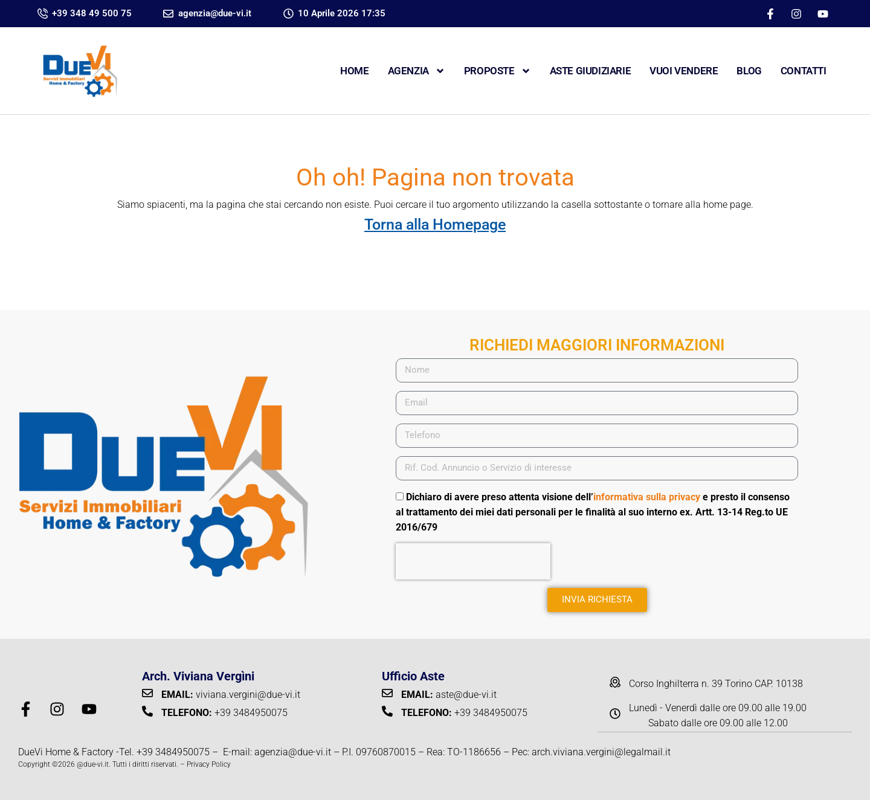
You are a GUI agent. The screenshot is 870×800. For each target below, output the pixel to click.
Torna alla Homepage (435, 224)
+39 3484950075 (173, 752)
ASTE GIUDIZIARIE (590, 71)
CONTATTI (803, 71)
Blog (748, 71)
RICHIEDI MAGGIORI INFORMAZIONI (596, 345)
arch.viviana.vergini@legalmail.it (601, 752)
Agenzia (416, 71)
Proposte (497, 71)
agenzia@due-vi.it (292, 752)
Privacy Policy (209, 764)
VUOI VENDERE (683, 71)
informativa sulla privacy (646, 497)
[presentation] (473, 561)
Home (354, 71)
